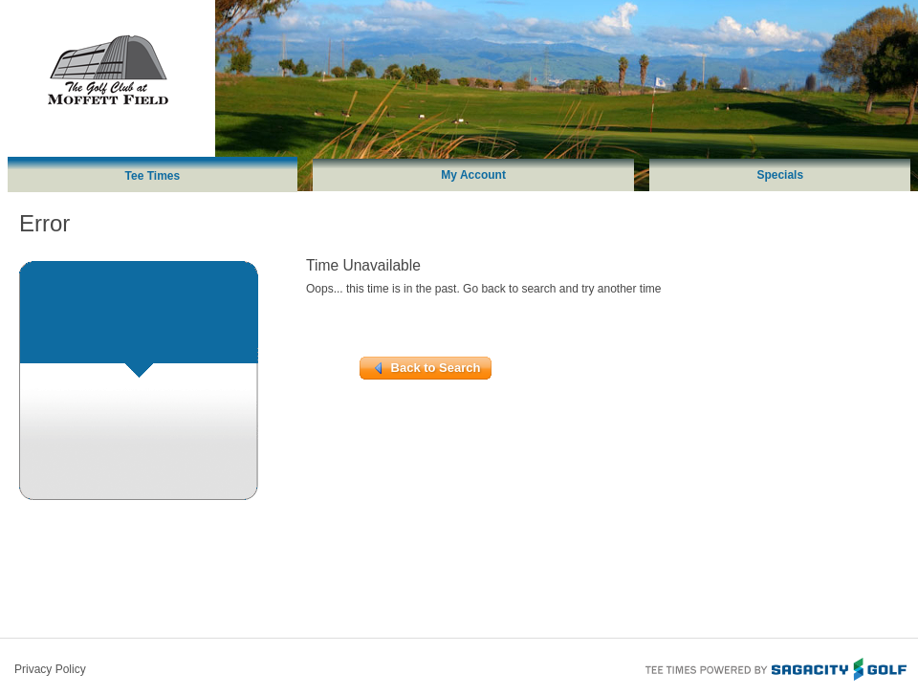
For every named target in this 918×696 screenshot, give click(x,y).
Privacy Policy (50, 669)
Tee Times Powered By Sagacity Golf (774, 667)
